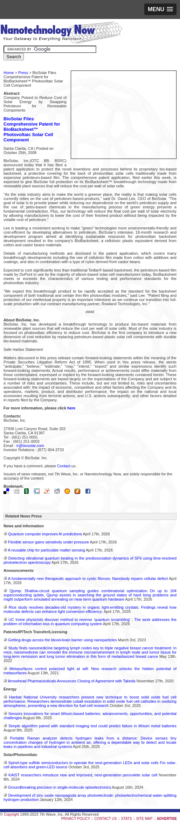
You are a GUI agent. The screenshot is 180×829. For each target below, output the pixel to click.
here (71, 408)
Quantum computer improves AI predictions (45, 534)
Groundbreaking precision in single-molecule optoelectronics (59, 787)
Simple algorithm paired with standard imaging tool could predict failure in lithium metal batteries (92, 726)
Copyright (11, 814)
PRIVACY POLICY (75, 819)
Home (9, 73)
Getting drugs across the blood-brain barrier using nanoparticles (62, 640)
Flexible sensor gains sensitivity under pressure (48, 542)
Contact (63, 466)
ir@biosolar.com (30, 445)
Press (23, 73)
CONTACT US (105, 819)
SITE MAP (144, 819)
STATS (126, 819)
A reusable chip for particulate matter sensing (46, 550)
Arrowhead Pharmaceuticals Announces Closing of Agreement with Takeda (71, 681)
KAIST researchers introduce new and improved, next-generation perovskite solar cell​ (82, 775)
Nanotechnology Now (61, 33)
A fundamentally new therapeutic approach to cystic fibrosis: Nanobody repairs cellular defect (88, 578)
